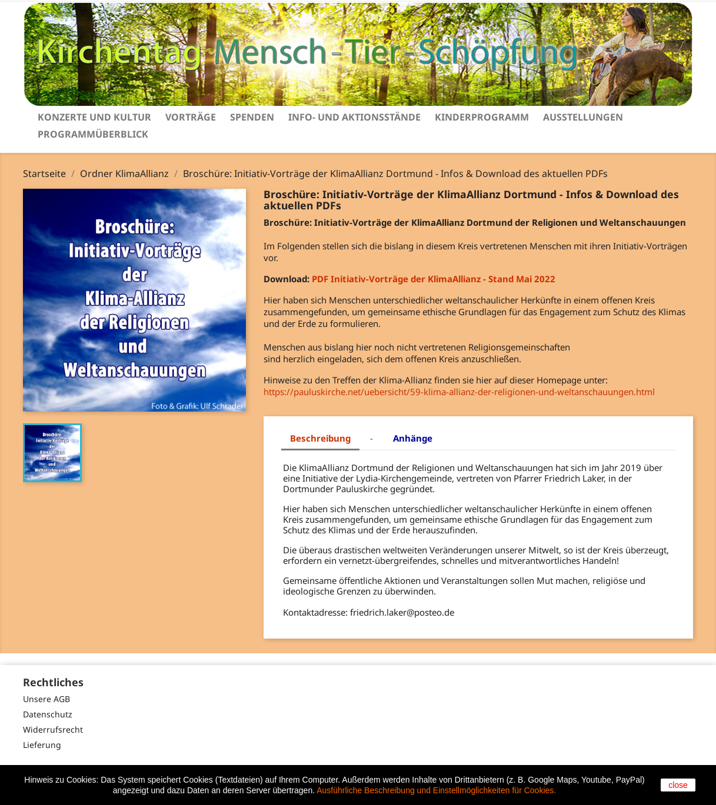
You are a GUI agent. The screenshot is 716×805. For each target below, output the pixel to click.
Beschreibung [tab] (320, 438)
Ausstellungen (583, 117)
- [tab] (371, 438)
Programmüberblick (93, 134)
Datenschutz (47, 714)
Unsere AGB (46, 698)
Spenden (252, 117)
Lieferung (42, 744)
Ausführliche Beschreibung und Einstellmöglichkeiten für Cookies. (436, 790)
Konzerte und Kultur (94, 117)
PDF (321, 279)
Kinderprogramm (482, 117)
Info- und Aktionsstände (354, 117)
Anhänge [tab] (412, 438)
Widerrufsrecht (53, 729)
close (678, 785)
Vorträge (190, 117)
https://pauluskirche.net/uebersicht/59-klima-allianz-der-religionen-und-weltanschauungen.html (459, 392)
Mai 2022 (443, 279)
